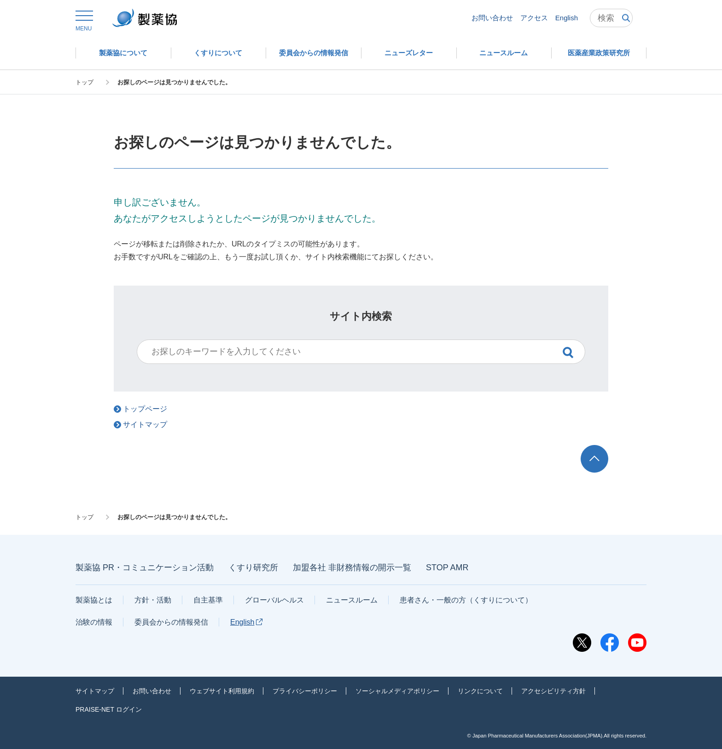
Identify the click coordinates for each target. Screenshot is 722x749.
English (566, 18)
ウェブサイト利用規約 (222, 691)
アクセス (534, 18)
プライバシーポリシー (305, 691)
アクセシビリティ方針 (553, 691)
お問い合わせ (492, 18)
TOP (603, 449)
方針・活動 (152, 600)
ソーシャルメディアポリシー (397, 691)
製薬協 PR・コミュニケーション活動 (145, 567)
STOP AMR (447, 567)
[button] (84, 21)
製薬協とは (94, 600)
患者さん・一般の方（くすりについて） (466, 600)
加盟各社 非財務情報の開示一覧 (352, 567)
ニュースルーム (352, 600)
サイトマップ (95, 691)
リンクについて (480, 691)
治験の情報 (94, 622)
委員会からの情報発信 (171, 622)
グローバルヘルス (274, 600)
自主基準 (208, 600)
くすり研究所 (253, 567)
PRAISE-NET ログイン (109, 709)
